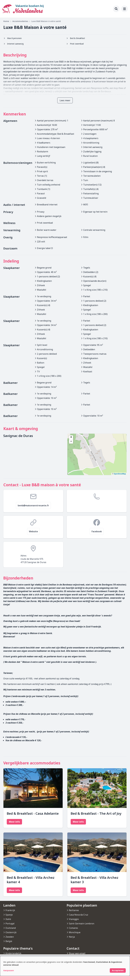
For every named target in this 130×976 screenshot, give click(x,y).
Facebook (97, 531)
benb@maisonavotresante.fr (33, 505)
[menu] (124, 9)
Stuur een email (77, 953)
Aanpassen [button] (8, 970)
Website (33, 531)
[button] (71, 437)
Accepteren (118, 970)
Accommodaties (20, 21)
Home (6, 21)
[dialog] (65, 966)
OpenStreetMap (120, 474)
